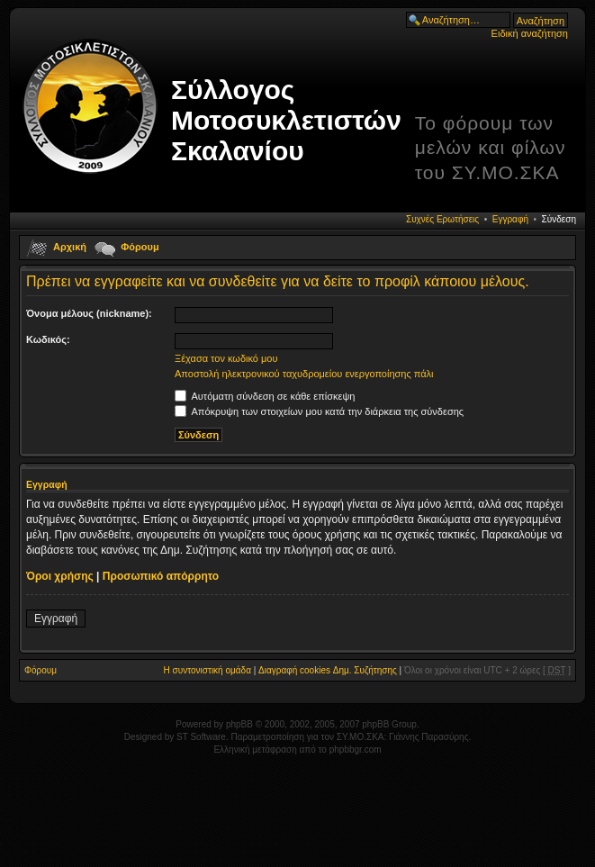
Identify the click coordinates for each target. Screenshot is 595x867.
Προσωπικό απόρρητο (161, 576)
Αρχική (69, 246)
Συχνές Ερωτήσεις (442, 219)
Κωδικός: (48, 339)
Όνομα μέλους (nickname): (89, 313)
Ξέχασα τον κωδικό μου (226, 358)
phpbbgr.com (355, 749)
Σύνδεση (559, 219)
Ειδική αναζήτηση (529, 33)
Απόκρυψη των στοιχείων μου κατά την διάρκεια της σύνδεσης (319, 411)
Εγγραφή (510, 219)
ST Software (201, 737)
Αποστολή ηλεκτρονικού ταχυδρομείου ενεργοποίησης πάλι (304, 373)
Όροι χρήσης (60, 576)
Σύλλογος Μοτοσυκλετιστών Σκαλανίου (286, 120)
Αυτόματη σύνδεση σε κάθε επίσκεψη (265, 396)
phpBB (239, 724)
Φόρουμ (139, 246)
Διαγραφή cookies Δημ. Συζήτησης (327, 670)
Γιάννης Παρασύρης (428, 737)
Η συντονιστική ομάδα (207, 670)
